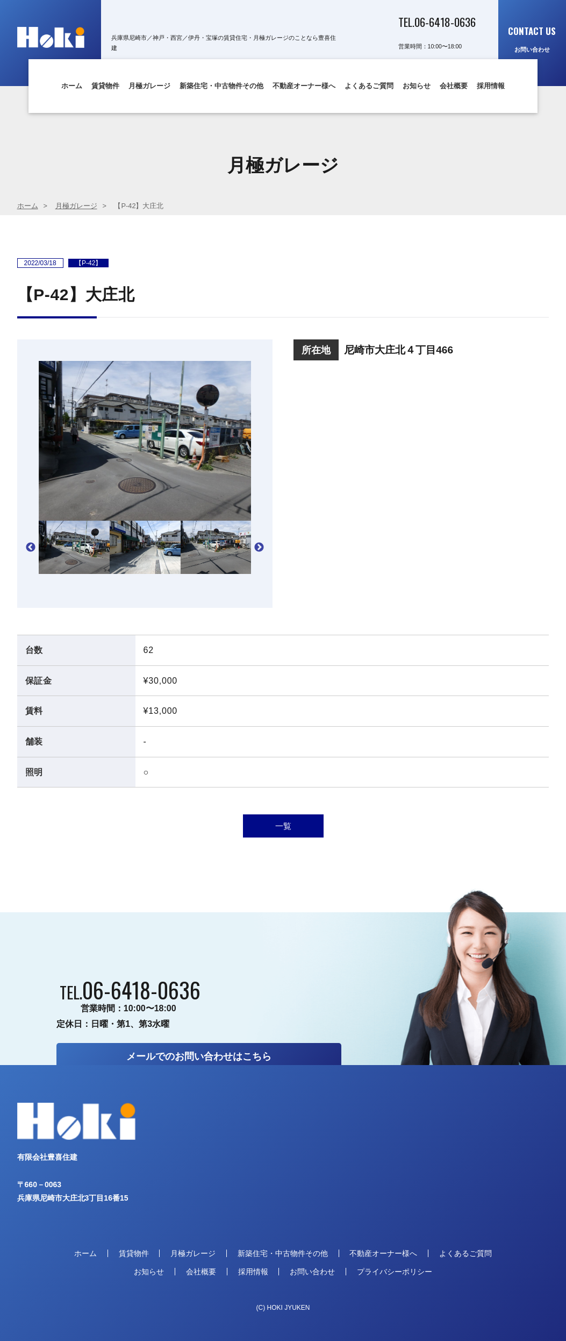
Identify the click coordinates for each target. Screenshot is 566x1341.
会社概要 (454, 86)
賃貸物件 (105, 86)
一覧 (283, 826)
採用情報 (491, 86)
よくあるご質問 (369, 86)
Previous (30, 547)
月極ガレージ (149, 86)
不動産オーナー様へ (304, 86)
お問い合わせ (532, 38)
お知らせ (417, 86)
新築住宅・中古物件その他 (221, 86)
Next (259, 547)
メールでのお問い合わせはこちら (198, 1056)
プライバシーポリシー (394, 1271)
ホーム (71, 86)
